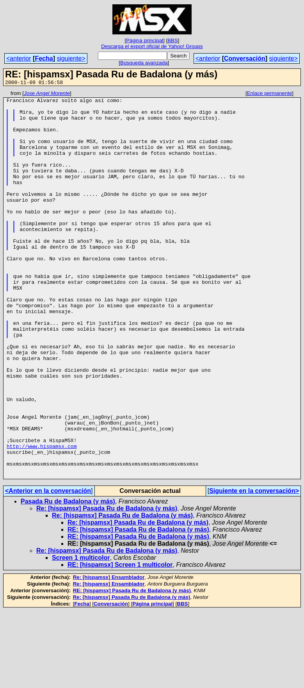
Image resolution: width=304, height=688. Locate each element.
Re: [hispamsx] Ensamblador (109, 655)
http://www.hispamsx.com (41, 517)
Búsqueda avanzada (144, 63)
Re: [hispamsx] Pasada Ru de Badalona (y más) (106, 585)
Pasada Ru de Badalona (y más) (68, 578)
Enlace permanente (269, 94)
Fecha (44, 58)
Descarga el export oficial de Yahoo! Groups (152, 46)
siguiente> (71, 58)
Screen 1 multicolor (81, 635)
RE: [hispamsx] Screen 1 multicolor (120, 642)
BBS (172, 40)
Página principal (144, 40)
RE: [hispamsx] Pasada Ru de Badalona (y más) (138, 607)
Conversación (244, 58)
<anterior (18, 58)
